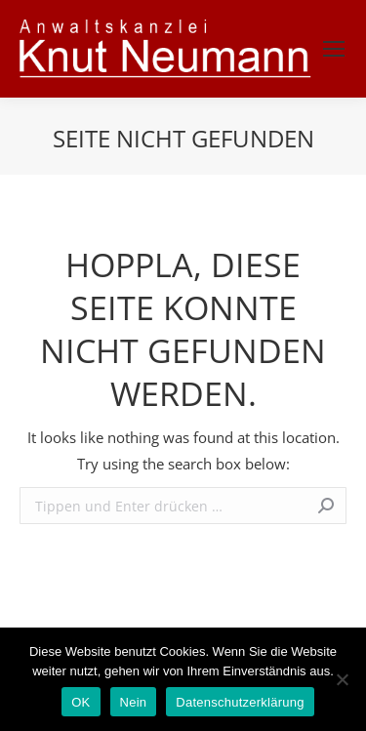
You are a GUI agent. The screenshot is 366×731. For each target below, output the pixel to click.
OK (80, 702)
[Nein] (341, 679)
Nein (133, 702)
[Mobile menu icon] (333, 48)
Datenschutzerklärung (240, 702)
